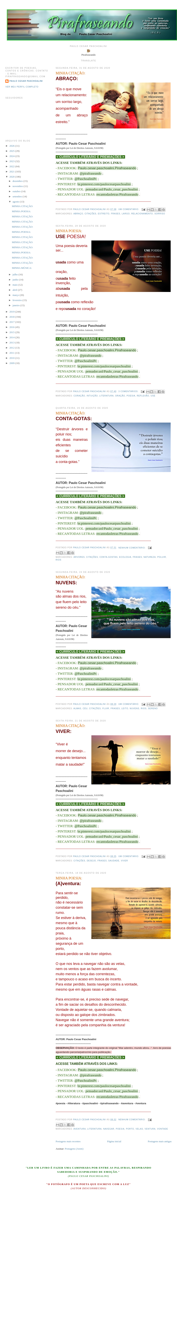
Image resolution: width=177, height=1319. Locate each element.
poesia (131, 396)
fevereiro (17, 300)
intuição (92, 396)
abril (15, 289)
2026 (12, 145)
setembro (17, 196)
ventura (149, 1129)
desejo (91, 861)
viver (124, 861)
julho (15, 274)
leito (125, 708)
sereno (153, 708)
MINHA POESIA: (69, 231)
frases (115, 214)
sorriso (159, 214)
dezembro (17, 181)
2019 (12, 311)
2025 (12, 150)
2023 (12, 161)
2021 (12, 171)
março (16, 295)
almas (77, 708)
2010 (12, 357)
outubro (16, 191)
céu (85, 708)
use (153, 396)
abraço (78, 214)
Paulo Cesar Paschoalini (26, 81)
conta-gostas (109, 557)
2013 (12, 342)
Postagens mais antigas (160, 1141)
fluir (105, 708)
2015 (12, 332)
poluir (161, 557)
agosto (16, 201)
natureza (150, 557)
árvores (79, 557)
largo (126, 214)
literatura (106, 396)
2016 (12, 327)
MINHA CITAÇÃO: (70, 73)
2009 (12, 363)
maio (15, 284)
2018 (12, 316)
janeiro (16, 305)
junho (15, 279)
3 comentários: (128, 391)
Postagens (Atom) (74, 1148)
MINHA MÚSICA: (22, 267)
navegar (108, 1129)
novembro (18, 186)
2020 (12, 176)
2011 (12, 352)
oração (120, 396)
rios (58, 560)
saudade (113, 861)
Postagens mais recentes (68, 1141)
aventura (79, 1129)
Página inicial (114, 1141)
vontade (162, 1129)
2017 (12, 321)
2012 (12, 347)
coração (79, 396)
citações (90, 214)
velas (139, 1129)
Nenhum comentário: (132, 548)
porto (130, 1129)
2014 (12, 337)
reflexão (143, 396)
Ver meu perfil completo (21, 87)
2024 (12, 156)
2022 (12, 166)
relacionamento (142, 214)
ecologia (125, 557)
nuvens (134, 708)
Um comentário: (129, 209)
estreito (104, 214)
